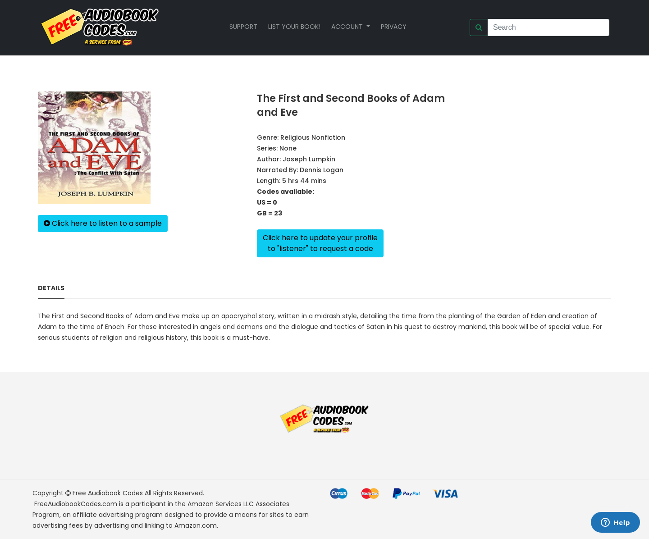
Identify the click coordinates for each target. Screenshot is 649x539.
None (288, 148)
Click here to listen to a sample (103, 223)
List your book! (294, 26)
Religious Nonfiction (312, 137)
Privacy (394, 26)
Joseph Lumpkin (309, 159)
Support (243, 26)
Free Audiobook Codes (108, 493)
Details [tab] (51, 287)
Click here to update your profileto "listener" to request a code (320, 243)
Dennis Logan (321, 169)
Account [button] (348, 26)
